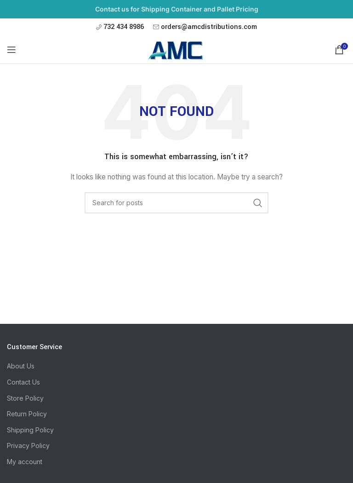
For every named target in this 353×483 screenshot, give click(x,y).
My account (24, 462)
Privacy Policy (28, 445)
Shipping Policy (30, 430)
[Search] (176, 202)
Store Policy (25, 398)
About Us (20, 366)
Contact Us (23, 382)
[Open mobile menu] (11, 49)
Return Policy (27, 414)
